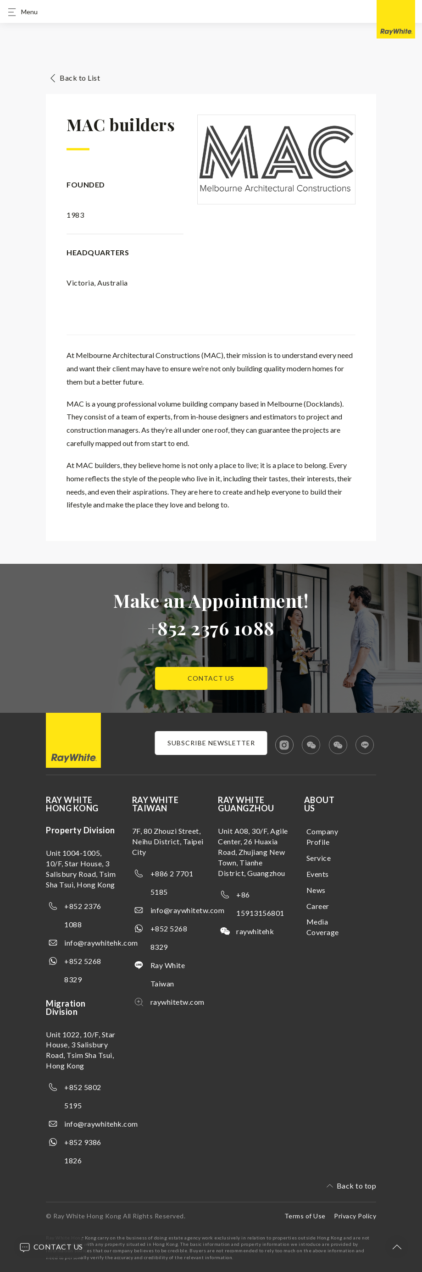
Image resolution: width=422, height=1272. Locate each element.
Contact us (211, 678)
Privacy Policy (355, 1216)
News (316, 890)
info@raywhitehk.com (101, 942)
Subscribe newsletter (211, 743)
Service (318, 858)
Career (317, 906)
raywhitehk (255, 931)
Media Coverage (322, 926)
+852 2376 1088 (211, 628)
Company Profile (322, 836)
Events (317, 874)
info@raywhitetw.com (187, 910)
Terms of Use (305, 1216)
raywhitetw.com (177, 1001)
